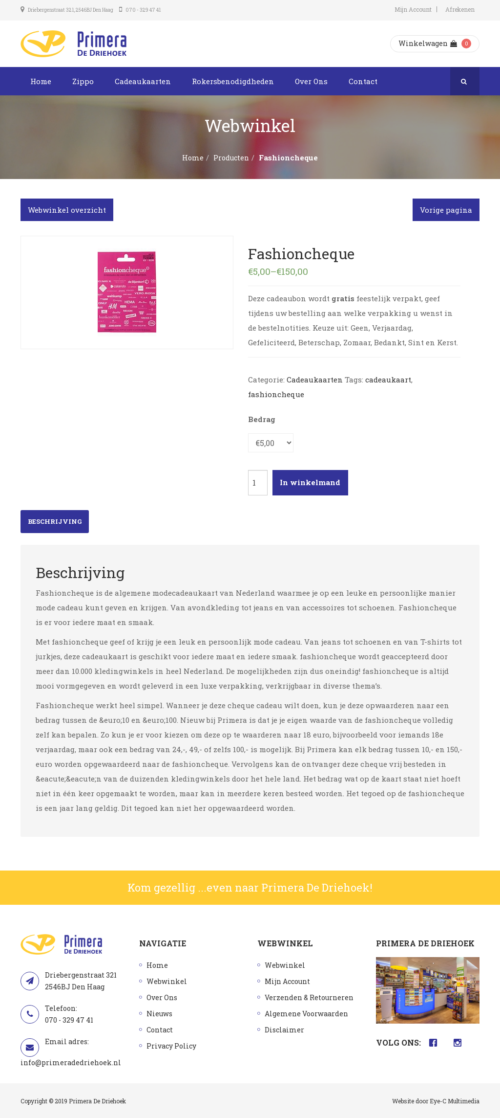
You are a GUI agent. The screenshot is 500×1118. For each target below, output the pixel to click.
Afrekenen (460, 9)
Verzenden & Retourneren (309, 997)
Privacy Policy (171, 1046)
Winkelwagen (427, 43)
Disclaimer (284, 1029)
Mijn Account (413, 9)
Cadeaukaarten (143, 81)
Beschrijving (55, 521)
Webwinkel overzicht (67, 210)
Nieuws (159, 1013)
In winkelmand (310, 482)
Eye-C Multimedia (454, 1101)
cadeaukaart (388, 379)
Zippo (83, 81)
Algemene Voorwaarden (306, 1013)
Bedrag (261, 419)
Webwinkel (166, 981)
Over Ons (311, 81)
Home (40, 81)
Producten (231, 157)
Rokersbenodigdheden (233, 81)
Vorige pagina (446, 210)
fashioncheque (276, 394)
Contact (363, 81)
